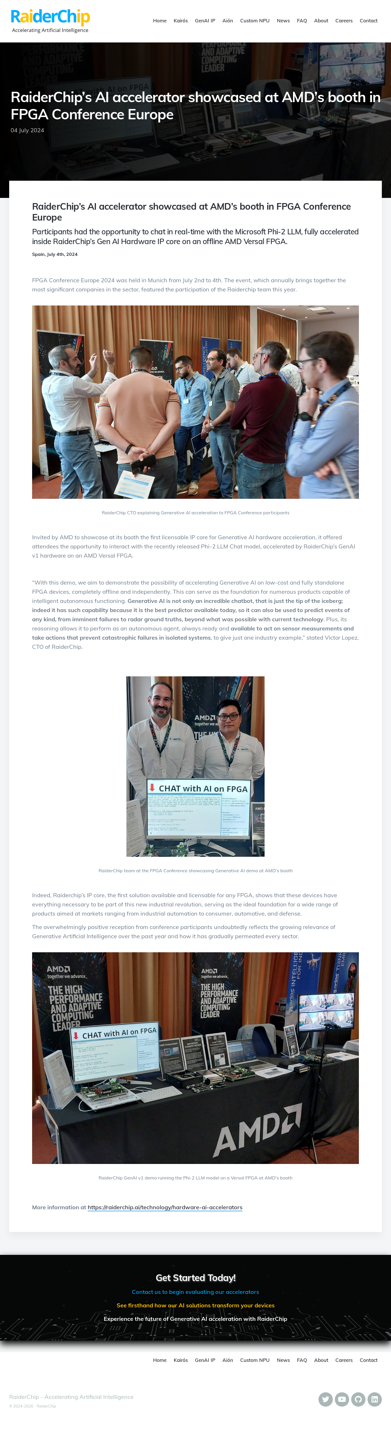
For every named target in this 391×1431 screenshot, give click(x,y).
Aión (227, 20)
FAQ (302, 20)
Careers (344, 20)
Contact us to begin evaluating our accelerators (195, 1291)
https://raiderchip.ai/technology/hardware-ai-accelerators (165, 1207)
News (283, 20)
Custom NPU (255, 20)
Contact (369, 20)
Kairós (181, 20)
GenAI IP (205, 20)
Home (160, 20)
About (321, 20)
